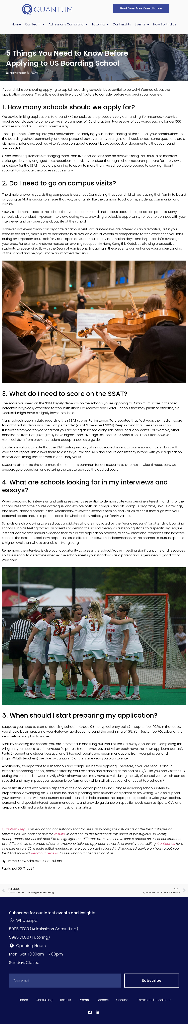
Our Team (34, 24)
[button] (141, 8)
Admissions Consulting (68, 24)
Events (142, 24)
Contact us (166, 843)
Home (16, 24)
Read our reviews (45, 853)
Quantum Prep (13, 829)
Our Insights (122, 24)
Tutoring (100, 24)
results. (59, 834)
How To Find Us (164, 24)
